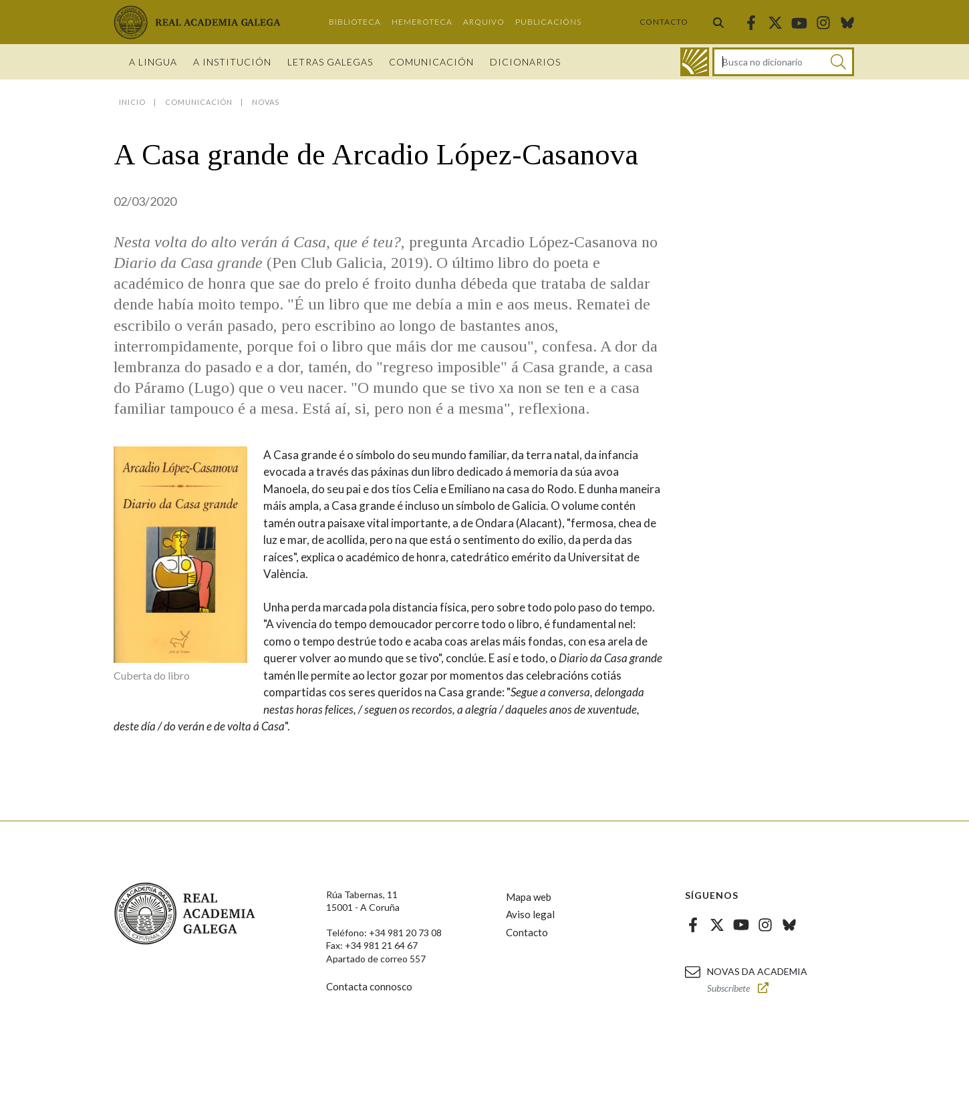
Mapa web (528, 897)
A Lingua (153, 61)
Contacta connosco (369, 986)
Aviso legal (530, 914)
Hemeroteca (422, 22)
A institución (232, 61)
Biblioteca (355, 22)
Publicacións (548, 22)
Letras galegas (330, 61)
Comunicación (431, 61)
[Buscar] (838, 61)
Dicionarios (525, 61)
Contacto (664, 22)
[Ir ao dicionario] (694, 61)
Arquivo (484, 22)
